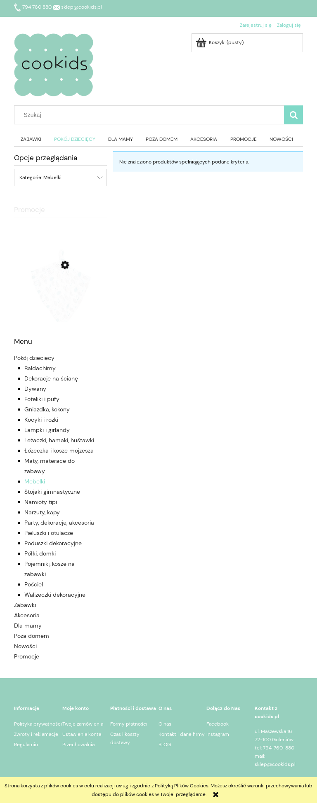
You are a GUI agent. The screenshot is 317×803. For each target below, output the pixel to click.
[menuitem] (30, 139)
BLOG (164, 744)
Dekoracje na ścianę (51, 378)
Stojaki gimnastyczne (52, 491)
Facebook (217, 724)
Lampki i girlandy (47, 430)
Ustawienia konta (81, 734)
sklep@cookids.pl (77, 7)
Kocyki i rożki (41, 419)
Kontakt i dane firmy (181, 734)
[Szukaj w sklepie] (151, 115)
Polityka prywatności (38, 724)
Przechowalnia (78, 744)
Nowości (25, 646)
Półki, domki (40, 553)
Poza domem (31, 636)
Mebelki (34, 481)
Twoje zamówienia (82, 724)
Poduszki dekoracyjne (53, 543)
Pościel (33, 584)
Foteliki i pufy (41, 399)
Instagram (217, 734)
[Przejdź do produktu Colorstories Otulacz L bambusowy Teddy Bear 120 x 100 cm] (60, 302)
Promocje (26, 656)
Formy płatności (128, 724)
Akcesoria (27, 615)
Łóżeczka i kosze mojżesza (59, 450)
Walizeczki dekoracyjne (54, 594)
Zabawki (25, 605)
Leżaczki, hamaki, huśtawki (59, 440)
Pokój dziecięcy (34, 358)
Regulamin (26, 744)
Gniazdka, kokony (47, 409)
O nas (164, 724)
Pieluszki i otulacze (48, 533)
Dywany (35, 388)
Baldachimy (40, 368)
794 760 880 (33, 7)
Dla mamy (28, 625)
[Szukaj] (293, 114)
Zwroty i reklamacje (36, 734)
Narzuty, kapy (42, 512)
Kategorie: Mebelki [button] (40, 177)
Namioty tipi (40, 502)
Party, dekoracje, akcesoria (59, 522)
